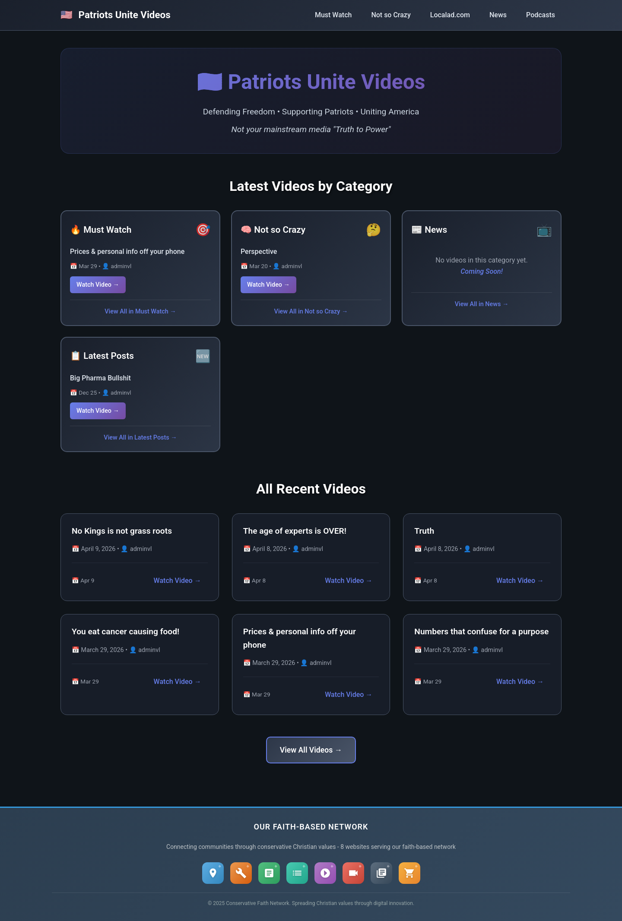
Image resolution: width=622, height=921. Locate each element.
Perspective (259, 251)
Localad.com (450, 15)
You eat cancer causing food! (125, 631)
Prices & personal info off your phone (127, 251)
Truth (424, 531)
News (498, 15)
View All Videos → (311, 750)
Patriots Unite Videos (115, 14)
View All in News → (482, 304)
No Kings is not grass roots (122, 531)
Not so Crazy (390, 15)
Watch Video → (97, 284)
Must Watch (333, 15)
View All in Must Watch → (140, 311)
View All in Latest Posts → (140, 437)
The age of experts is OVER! (294, 531)
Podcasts (540, 15)
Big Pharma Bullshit (100, 378)
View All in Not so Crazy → (311, 311)
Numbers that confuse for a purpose (481, 631)
